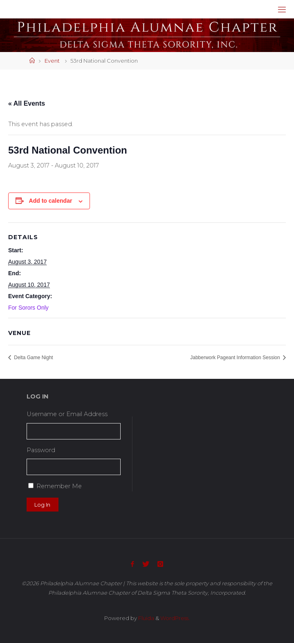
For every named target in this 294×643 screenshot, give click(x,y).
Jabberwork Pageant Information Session (235, 357)
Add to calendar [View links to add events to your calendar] (50, 200)
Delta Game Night (33, 357)
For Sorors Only (28, 307)
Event (52, 60)
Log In (42, 504)
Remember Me (59, 486)
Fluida (145, 618)
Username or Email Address (67, 414)
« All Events (26, 103)
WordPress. (175, 618)
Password (41, 450)
